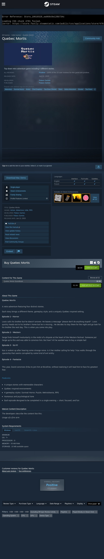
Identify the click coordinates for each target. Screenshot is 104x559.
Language (40, 505)
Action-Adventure (70, 91)
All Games (6, 37)
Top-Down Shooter (50, 91)
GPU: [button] (32, 517)
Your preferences (25, 473)
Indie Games (16, 37)
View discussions (11, 240)
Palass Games (45, 82)
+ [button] (94, 91)
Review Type (8, 505)
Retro (60, 91)
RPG (30, 212)
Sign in (4, 167)
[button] (92, 269)
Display (80, 505)
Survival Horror (19, 91)
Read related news (12, 236)
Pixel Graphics (37, 91)
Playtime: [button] (64, 514)
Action (28, 91)
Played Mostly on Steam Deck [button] (83, 514)
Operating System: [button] (9, 517)
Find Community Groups (14, 243)
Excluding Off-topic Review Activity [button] (43, 514)
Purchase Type (25, 505)
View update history (12, 232)
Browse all (95, 279)
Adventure (8, 91)
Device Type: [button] (44, 517)
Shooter (80, 91)
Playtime (68, 505)
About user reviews (9, 473)
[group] (52, 515)
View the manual (12, 229)
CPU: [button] (23, 517)
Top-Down (88, 91)
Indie (26, 212)
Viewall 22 (95, 200)
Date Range (54, 505)
